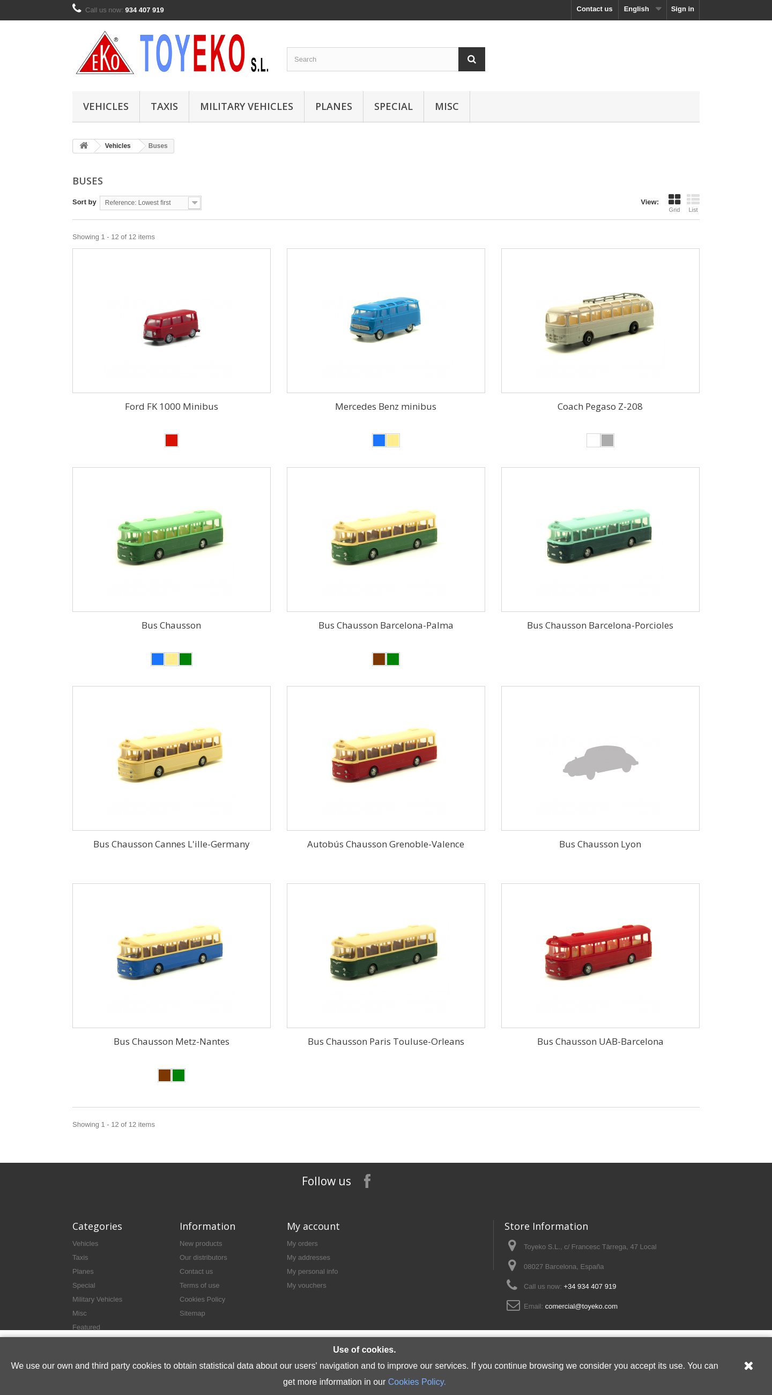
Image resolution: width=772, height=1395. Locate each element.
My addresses (308, 1257)
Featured (86, 1327)
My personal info (312, 1271)
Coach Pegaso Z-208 (600, 406)
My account (313, 1226)
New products (201, 1243)
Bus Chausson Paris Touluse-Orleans (386, 1041)
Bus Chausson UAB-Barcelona (600, 1041)
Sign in (682, 9)
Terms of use (199, 1285)
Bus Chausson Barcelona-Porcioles (600, 625)
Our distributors (203, 1257)
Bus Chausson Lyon (600, 844)
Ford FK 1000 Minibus (171, 406)
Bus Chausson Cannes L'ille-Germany (171, 844)
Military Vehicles (246, 106)
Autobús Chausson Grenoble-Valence (385, 844)
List (693, 203)
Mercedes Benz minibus (385, 406)
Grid (674, 203)
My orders (302, 1243)
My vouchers (306, 1285)
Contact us (595, 9)
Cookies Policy (202, 1299)
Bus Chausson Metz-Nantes (171, 1041)
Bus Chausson (171, 625)
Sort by (84, 202)
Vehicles (106, 106)
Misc (447, 106)
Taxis (164, 106)
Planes (333, 106)
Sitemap (192, 1313)
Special (393, 106)
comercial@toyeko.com (581, 1306)
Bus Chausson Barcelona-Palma (386, 625)
